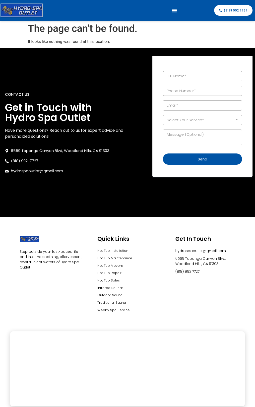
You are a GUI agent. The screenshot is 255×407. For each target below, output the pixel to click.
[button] (174, 10)
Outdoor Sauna (111, 265)
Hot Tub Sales (109, 250)
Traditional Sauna (112, 273)
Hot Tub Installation (114, 219)
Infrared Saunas (111, 258)
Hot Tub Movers (111, 234)
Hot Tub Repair (110, 242)
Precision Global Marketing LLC (222, 402)
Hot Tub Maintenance (116, 227)
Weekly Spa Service (114, 281)
